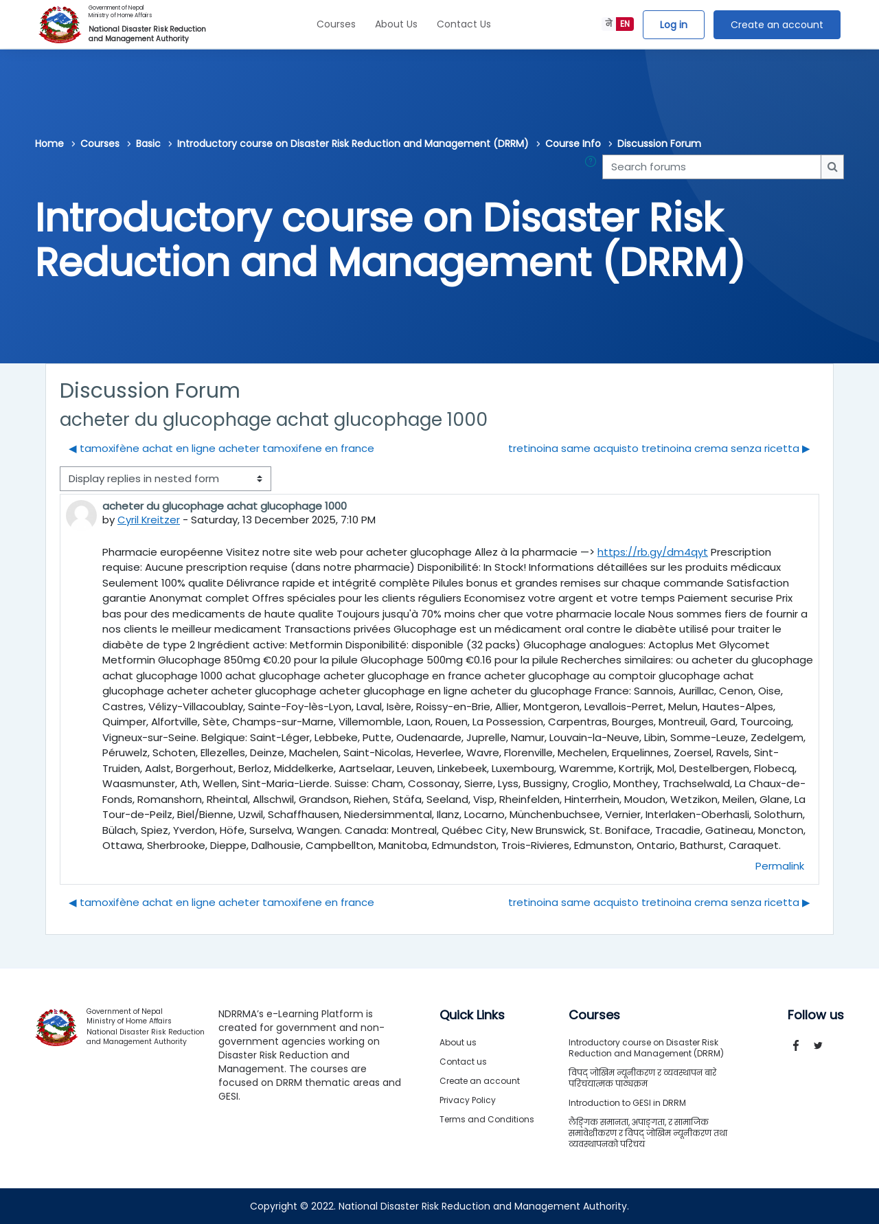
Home (49, 143)
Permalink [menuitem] (779, 866)
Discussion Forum (659, 143)
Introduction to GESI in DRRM (627, 1103)
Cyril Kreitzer (149, 519)
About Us (396, 24)
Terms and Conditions (487, 1119)
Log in (673, 25)
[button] (593, 167)
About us (458, 1042)
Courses (336, 24)
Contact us (463, 1061)
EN (625, 24)
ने (609, 24)
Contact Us (464, 24)
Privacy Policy (468, 1100)
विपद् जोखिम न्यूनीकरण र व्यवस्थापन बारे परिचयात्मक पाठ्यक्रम (642, 1078)
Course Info (573, 143)
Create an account (777, 25)
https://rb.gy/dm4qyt (652, 552)
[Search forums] (711, 167)
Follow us (816, 1015)
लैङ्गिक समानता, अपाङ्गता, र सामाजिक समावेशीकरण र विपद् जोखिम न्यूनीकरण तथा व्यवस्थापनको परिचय (648, 1133)
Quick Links (472, 1015)
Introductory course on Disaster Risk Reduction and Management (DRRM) (353, 143)
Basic (148, 143)
